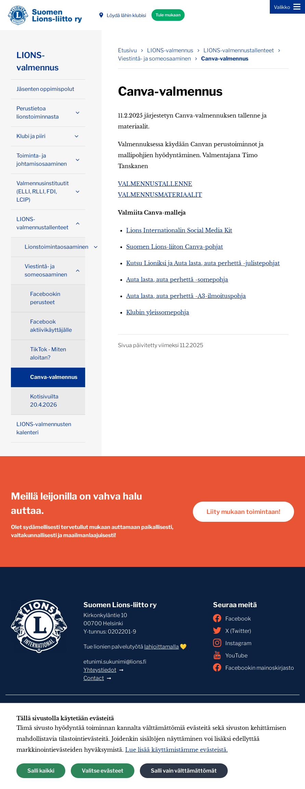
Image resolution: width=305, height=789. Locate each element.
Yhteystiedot (99, 670)
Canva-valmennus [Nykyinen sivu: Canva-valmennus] (224, 58)
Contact (93, 678)
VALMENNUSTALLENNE (155, 183)
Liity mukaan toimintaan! (243, 511)
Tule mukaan (168, 14)
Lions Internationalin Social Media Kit (179, 230)
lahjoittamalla (161, 646)
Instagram (232, 643)
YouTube (230, 655)
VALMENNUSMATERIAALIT (160, 194)
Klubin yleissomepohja (157, 312)
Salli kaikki (40, 770)
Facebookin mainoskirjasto (253, 667)
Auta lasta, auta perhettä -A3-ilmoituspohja (186, 296)
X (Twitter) (232, 630)
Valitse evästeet (102, 770)
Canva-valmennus (53, 377)
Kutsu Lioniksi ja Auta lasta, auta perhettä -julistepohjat (203, 263)
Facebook (232, 618)
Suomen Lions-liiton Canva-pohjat (174, 246)
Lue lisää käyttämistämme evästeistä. (176, 749)
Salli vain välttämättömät (184, 770)
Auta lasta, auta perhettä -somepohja (177, 279)
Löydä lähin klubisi (122, 15)
